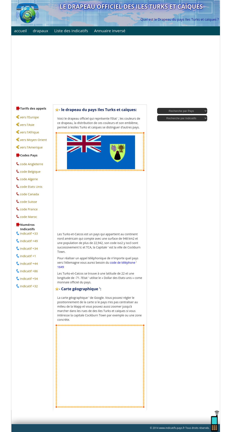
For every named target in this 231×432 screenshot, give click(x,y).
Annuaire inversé (109, 30)
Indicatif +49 (29, 241)
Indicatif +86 (29, 271)
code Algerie (29, 179)
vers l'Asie (27, 125)
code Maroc (28, 217)
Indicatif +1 (28, 256)
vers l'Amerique (31, 147)
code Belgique (30, 171)
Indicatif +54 (29, 278)
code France (29, 209)
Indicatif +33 (29, 233)
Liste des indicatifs (71, 30)
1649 (60, 267)
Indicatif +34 (29, 248)
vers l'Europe (29, 117)
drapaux (40, 30)
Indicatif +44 (29, 263)
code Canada (29, 194)
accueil (20, 30)
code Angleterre (31, 164)
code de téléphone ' (123, 263)
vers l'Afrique (29, 132)
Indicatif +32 (29, 286)
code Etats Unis (31, 186)
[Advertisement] (115, 69)
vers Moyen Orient (33, 140)
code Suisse (28, 201)
